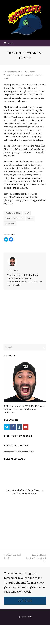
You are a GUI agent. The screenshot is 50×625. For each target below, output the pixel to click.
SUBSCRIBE (25, 600)
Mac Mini (10, 223)
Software (28, 75)
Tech (6, 78)
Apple (9, 75)
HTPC (30, 218)
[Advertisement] (22, 320)
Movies (20, 75)
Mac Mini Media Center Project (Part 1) (36, 558)
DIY (14, 75)
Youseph (31, 71)
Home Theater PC (14, 218)
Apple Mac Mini (13, 213)
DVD (27, 213)
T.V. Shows (38, 75)
